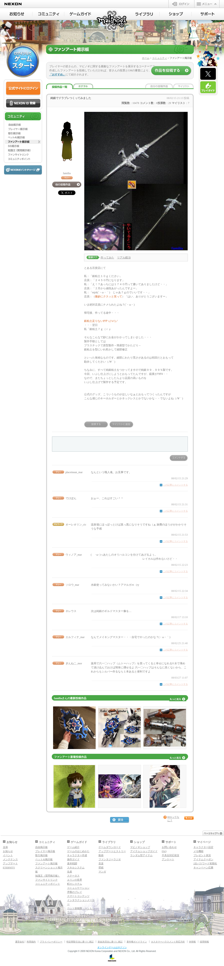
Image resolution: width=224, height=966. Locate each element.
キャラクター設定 (203, 847)
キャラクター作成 (77, 855)
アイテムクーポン (203, 859)
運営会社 (19, 941)
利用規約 (31, 941)
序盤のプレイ (74, 892)
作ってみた (107, 257)
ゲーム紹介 (73, 847)
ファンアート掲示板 (46, 863)
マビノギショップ (140, 847)
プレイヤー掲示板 (45, 851)
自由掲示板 (41, 847)
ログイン (181, 4)
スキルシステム (76, 867)
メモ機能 (198, 851)
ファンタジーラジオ (110, 859)
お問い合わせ (169, 847)
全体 (5, 847)
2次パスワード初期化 (205, 863)
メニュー (206, 4)
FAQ (164, 851)
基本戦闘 (72, 863)
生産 (69, 871)
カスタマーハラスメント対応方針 (168, 941)
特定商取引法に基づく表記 (80, 941)
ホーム (145, 58)
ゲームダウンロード (110, 847)
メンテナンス (10, 859)
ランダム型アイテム (141, 855)
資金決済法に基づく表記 (110, 941)
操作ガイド (73, 859)
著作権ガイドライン (137, 941)
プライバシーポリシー (51, 941)
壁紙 (101, 867)
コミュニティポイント (47, 883)
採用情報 (204, 941)
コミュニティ (159, 58)
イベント (8, 855)
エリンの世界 (74, 879)
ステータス (73, 875)
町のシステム (74, 883)
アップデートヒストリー (112, 851)
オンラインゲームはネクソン (112, 947)
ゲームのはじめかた (78, 851)
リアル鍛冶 (124, 257)
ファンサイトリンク (46, 879)
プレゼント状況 (202, 855)
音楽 (101, 863)
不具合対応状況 (170, 855)
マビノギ (112, 21)
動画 (101, 855)
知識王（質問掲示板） (47, 875)
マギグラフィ (74, 920)
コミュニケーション (78, 888)
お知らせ (8, 851)
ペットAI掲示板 (44, 859)
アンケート (168, 859)
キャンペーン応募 (203, 867)
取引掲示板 (41, 855)
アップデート (10, 863)
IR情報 (192, 941)
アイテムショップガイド (144, 851)
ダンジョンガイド (77, 916)
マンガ (102, 871)
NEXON (13, 4)
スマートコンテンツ (78, 896)
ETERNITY (9, 867)
